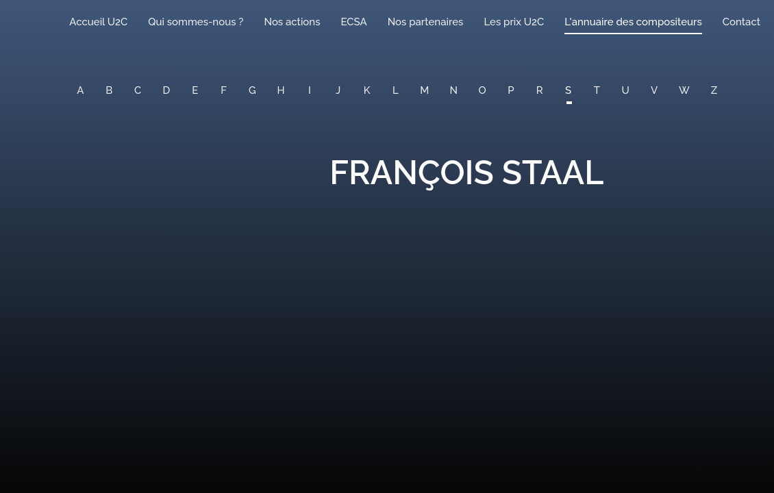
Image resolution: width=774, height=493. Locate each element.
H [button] (281, 90)
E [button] (195, 90)
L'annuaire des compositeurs (632, 22)
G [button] (252, 90)
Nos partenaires (426, 22)
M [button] (424, 90)
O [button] (482, 90)
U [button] (625, 90)
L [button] (395, 90)
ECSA (354, 22)
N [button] (454, 90)
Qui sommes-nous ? (195, 22)
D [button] (167, 90)
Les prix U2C (514, 22)
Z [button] (714, 90)
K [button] (367, 90)
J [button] (338, 90)
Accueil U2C (98, 22)
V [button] (654, 90)
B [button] (108, 90)
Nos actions (292, 22)
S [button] (568, 90)
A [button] (80, 90)
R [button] (539, 90)
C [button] (137, 90)
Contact (741, 22)
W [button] (684, 90)
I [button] (309, 90)
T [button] (597, 90)
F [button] (224, 90)
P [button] (511, 90)
